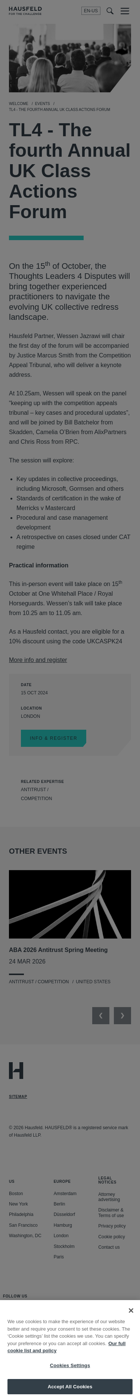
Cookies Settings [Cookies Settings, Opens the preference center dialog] (70, 1373)
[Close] (131, 1319)
